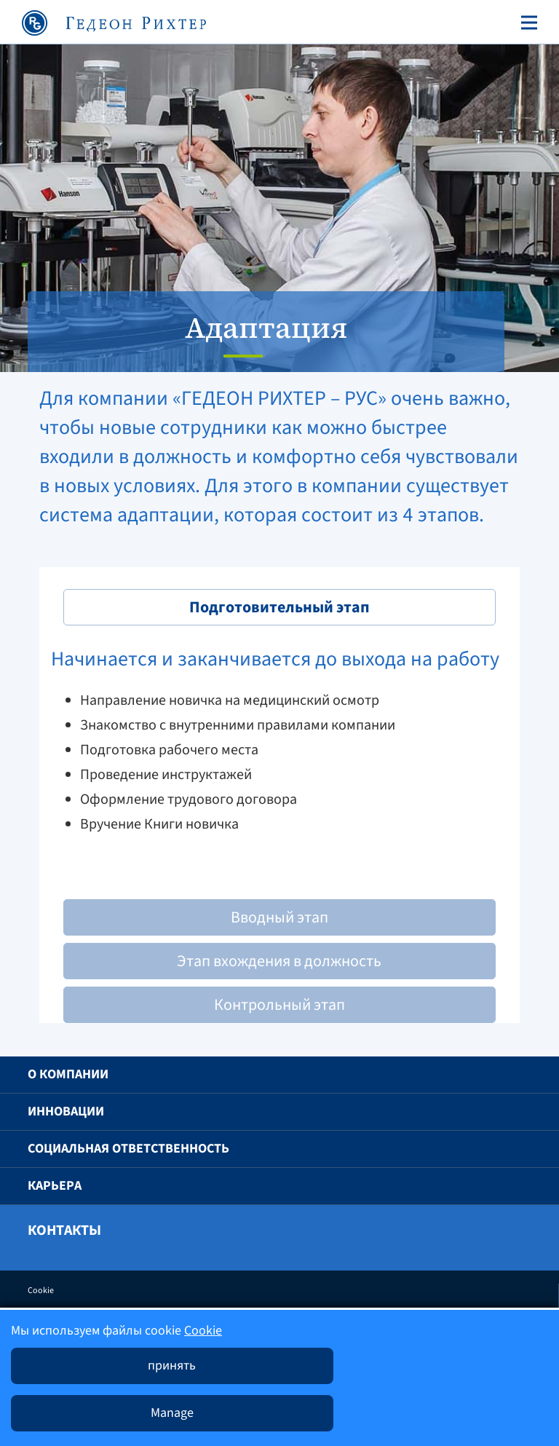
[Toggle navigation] (526, 22)
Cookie (41, 1290)
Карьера (55, 1186)
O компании (68, 1074)
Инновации (66, 1111)
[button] (513, 1074)
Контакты (64, 1230)
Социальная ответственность (128, 1148)
